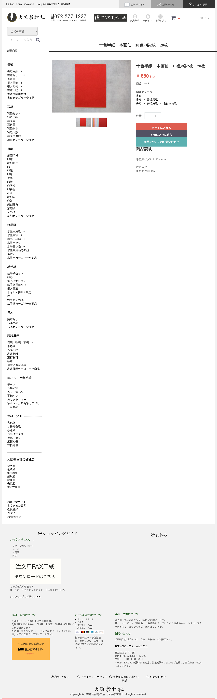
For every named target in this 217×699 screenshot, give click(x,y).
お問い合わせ (165, 4)
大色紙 (11, 422)
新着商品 (12, 50)
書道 (139, 95)
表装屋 (11, 483)
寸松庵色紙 (14, 426)
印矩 (10, 200)
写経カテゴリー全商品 (20, 139)
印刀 (10, 166)
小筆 (10, 193)
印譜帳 (11, 185)
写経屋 (11, 480)
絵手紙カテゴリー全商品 (22, 303)
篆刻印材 (12, 155)
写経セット (14, 113)
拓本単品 (12, 323)
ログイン (12, 513)
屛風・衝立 (14, 437)
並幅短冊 (12, 445)
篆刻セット (14, 163)
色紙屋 (11, 469)
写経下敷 (12, 132)
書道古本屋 (13, 487)
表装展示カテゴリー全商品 (23, 368)
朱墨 (10, 178)
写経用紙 (12, 117)
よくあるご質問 (197, 4)
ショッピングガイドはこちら (25, 596)
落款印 (11, 254)
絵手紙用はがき (16, 284)
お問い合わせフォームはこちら (131, 645)
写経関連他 (14, 136)
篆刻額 (11, 208)
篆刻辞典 (12, 204)
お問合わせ (14, 516)
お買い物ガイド (134, 4)
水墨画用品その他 (18, 250)
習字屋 (11, 465)
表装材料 (12, 353)
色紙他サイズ (15, 434)
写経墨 (11, 124)
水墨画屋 (12, 472)
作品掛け (12, 350)
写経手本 (12, 128)
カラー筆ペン (15, 392)
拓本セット (14, 319)
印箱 (10, 159)
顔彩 (10, 277)
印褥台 (11, 189)
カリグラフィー (16, 399)
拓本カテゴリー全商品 (20, 326)
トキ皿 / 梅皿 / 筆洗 (19, 292)
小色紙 (11, 430)
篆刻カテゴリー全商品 (20, 215)
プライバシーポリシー (92, 676)
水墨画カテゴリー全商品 (22, 257)
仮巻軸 (11, 346)
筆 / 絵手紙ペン (16, 281)
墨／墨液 (12, 288)
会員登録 (12, 509)
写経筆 (11, 121)
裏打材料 (12, 357)
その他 (11, 212)
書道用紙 (152, 99)
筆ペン (11, 384)
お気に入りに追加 (161, 134)
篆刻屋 (11, 476)
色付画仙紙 (170, 103)
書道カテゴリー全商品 (20, 97)
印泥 (10, 170)
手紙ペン (12, 395)
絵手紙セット (15, 273)
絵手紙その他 (15, 299)
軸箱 (10, 361)
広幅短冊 (12, 441)
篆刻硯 (11, 197)
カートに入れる (161, 127)
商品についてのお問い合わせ (161, 142)
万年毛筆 (12, 388)
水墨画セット (15, 242)
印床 (10, 174)
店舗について (61, 676)
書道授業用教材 (16, 94)
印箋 (10, 181)
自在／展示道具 (16, 365)
